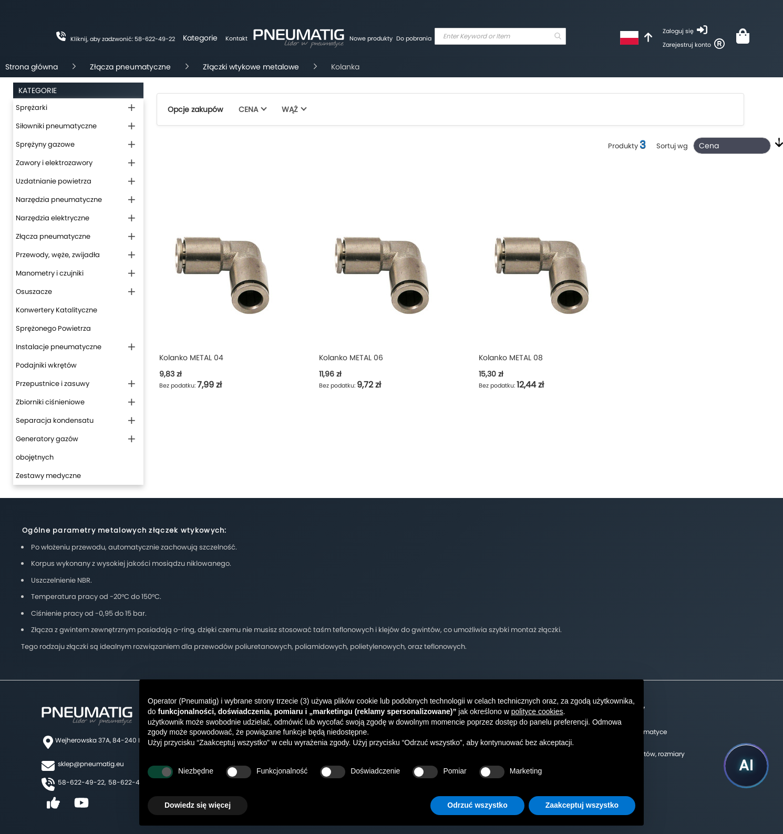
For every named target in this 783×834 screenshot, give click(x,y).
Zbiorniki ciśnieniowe (50, 402)
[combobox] (500, 36)
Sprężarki (31, 108)
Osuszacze (34, 292)
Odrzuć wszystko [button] (477, 805)
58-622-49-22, (82, 782)
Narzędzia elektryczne (52, 218)
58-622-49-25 (132, 782)
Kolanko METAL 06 (351, 357)
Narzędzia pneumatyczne (59, 200)
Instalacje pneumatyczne (58, 347)
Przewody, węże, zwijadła (58, 255)
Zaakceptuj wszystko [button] (582, 805)
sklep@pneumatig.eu (91, 763)
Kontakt (236, 38)
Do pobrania (413, 38)
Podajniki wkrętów (46, 365)
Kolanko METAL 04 (191, 357)
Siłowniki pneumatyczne (56, 126)
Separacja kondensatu (55, 420)
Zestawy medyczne (48, 476)
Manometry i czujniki (50, 273)
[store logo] (298, 36)
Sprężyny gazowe (45, 144)
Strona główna (31, 67)
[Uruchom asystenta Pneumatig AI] (746, 766)
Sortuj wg (672, 146)
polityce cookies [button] (537, 711)
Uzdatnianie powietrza (53, 181)
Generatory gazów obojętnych (47, 448)
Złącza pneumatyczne (130, 67)
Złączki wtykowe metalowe (251, 67)
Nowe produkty (371, 38)
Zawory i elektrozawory (54, 163)
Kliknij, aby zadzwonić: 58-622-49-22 (122, 39)
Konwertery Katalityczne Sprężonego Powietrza (56, 319)
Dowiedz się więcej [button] (197, 805)
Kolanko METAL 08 (511, 357)
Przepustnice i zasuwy (52, 384)
